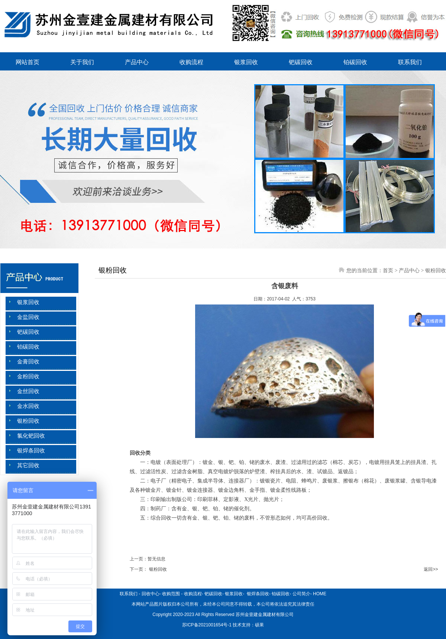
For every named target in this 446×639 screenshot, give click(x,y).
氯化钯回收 (31, 436)
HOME (319, 593)
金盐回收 (28, 317)
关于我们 (82, 62)
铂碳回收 (355, 62)
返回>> (431, 569)
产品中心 (137, 62)
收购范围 (171, 593)
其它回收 (28, 465)
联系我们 (410, 62)
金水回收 (28, 406)
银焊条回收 (31, 451)
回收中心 (150, 593)
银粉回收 (28, 421)
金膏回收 (28, 362)
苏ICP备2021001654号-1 (207, 625)
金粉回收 (28, 376)
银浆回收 (246, 62)
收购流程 (191, 62)
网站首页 (27, 62)
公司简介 (301, 593)
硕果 (259, 625)
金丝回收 (28, 391)
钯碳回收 (301, 62)
